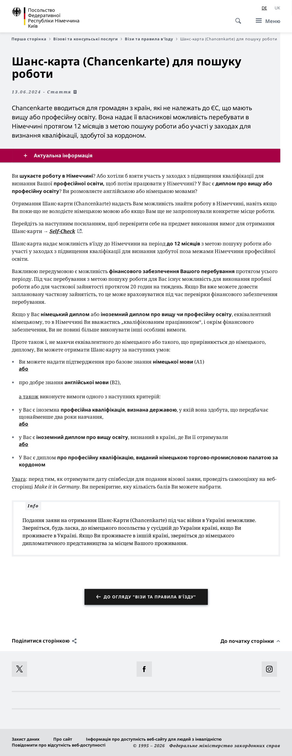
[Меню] (266, 21)
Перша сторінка (31, 39)
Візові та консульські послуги (87, 39)
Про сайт (62, 739)
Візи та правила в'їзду (151, 39)
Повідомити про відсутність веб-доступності (58, 745)
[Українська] (277, 8)
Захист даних (25, 739)
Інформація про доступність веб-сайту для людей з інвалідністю (154, 739)
